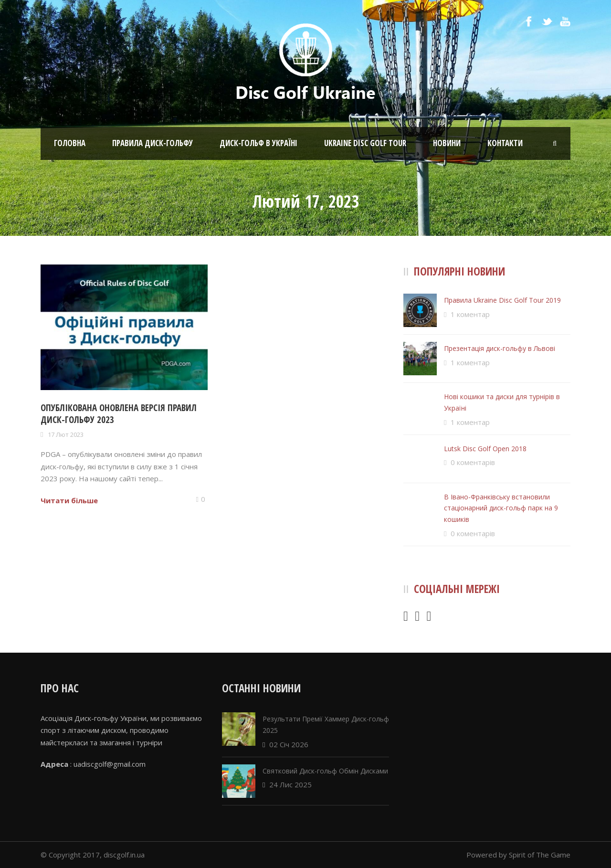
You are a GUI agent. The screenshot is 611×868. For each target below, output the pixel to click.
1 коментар (470, 314)
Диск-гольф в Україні (258, 143)
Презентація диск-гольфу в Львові (499, 348)
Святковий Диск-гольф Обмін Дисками (325, 770)
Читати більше (69, 500)
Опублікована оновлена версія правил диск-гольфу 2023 (119, 414)
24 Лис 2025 (290, 784)
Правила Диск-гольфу (152, 143)
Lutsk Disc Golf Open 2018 (485, 448)
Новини (447, 143)
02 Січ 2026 (288, 744)
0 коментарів (473, 462)
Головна (69, 143)
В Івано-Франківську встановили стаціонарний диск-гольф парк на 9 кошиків (501, 508)
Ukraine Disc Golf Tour (365, 143)
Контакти (505, 143)
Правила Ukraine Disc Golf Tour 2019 (502, 300)
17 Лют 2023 (66, 434)
